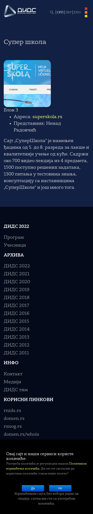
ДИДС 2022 (17, 266)
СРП (60, 12)
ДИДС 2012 (17, 345)
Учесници (15, 245)
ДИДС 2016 (17, 313)
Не (60, 488)
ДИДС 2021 (17, 274)
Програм (14, 237)
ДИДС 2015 (16, 321)
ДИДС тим (16, 390)
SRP (69, 12)
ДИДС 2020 (17, 282)
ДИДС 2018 (17, 298)
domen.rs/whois (21, 434)
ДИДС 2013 (16, 337)
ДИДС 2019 (17, 290)
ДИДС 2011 (16, 353)
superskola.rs (47, 117)
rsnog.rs (13, 426)
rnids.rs (12, 410)
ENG (77, 12)
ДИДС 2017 (16, 305)
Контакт (13, 374)
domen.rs (14, 418)
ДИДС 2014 (17, 329)
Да (33, 488)
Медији (12, 382)
